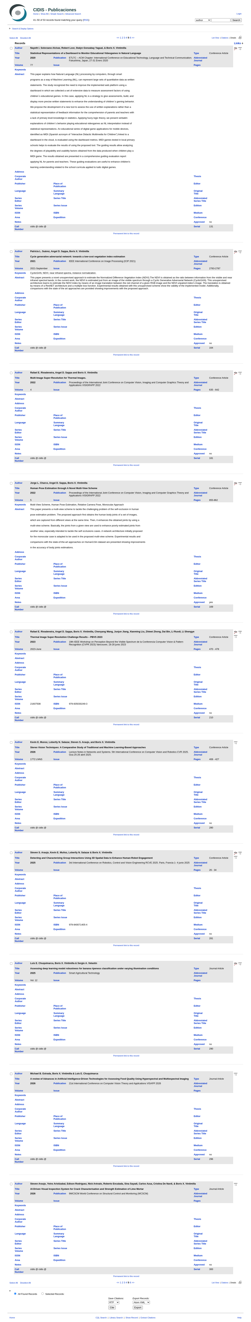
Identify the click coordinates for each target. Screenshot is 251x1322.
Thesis (197, 176)
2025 (32, 862)
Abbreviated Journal (200, 59)
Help (239, 1318)
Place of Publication (60, 185)
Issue (57, 65)
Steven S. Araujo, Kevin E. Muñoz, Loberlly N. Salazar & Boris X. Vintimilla (71, 852)
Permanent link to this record (126, 233)
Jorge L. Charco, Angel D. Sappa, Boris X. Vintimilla (58, 483)
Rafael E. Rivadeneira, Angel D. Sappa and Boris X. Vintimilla (63, 372)
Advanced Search (73, 14)
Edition (198, 205)
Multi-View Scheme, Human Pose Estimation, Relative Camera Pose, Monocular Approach (77, 504)
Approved (199, 222)
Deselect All (25, 38)
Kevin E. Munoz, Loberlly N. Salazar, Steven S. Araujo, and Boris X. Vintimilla (72, 742)
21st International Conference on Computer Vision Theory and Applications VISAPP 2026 (115, 1083)
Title (17, 53)
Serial (197, 226)
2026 (32, 752)
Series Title (60, 198)
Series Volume (19, 207)
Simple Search (56, 14)
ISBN (56, 212)
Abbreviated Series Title (200, 199)
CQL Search (101, 1318)
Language (20, 191)
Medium (198, 212)
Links (237, 43)
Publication (60, 57)
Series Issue (60, 205)
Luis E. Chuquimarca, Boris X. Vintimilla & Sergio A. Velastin (63, 963)
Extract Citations (148, 1318)
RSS (86, 20)
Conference (200, 217)
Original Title (198, 192)
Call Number (19, 228)
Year (17, 57)
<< (118, 37)
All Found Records (27, 1294)
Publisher (20, 183)
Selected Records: (54, 1294)
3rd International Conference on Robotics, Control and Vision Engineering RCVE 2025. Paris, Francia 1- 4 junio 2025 (129, 862)
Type (196, 53)
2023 (32, 641)
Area (17, 217)
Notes (18, 222)
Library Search (116, 1318)
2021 (32, 261)
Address (19, 171)
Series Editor (18, 199)
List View (215, 38)
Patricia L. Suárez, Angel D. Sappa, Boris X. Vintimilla (59, 251)
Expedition (59, 217)
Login (239, 14)
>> (133, 37)
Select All (13, 38)
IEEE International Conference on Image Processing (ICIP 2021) (102, 261)
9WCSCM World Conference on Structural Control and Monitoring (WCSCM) (108, 1193)
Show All (44, 14)
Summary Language (59, 192)
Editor (197, 183)
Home (35, 14)
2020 (32, 57)
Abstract (19, 74)
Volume (19, 65)
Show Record (132, 1318)
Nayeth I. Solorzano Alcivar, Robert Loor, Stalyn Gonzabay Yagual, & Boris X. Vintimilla (78, 48)
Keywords (20, 69)
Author (18, 48)
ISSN (17, 212)
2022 (32, 382)
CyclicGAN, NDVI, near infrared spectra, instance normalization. (63, 273)
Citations (224, 38)
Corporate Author (20, 177)
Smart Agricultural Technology (84, 973)
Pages (197, 65)
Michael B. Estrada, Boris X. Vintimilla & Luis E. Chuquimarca (64, 1073)
